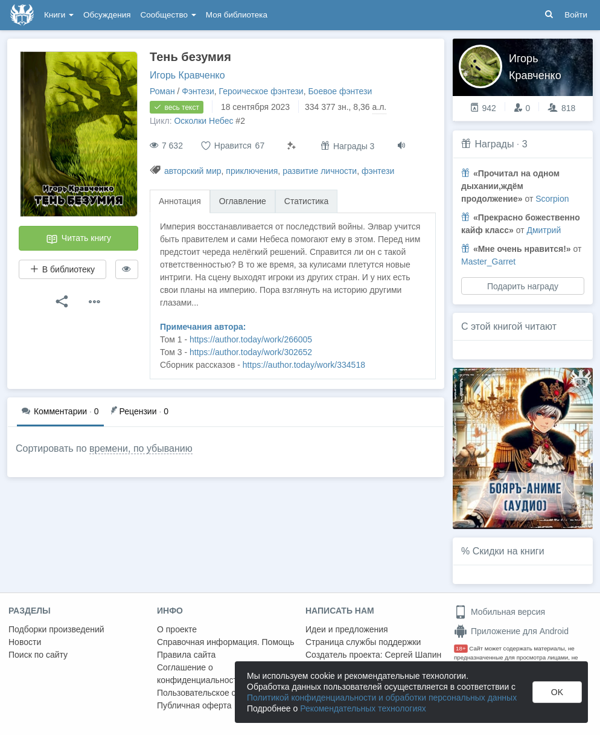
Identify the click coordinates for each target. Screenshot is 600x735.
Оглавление (242, 201)
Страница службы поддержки (363, 642)
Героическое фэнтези (261, 91)
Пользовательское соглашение (218, 693)
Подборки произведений (56, 629)
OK (557, 692)
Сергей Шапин (413, 655)
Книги (59, 14)
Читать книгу (78, 239)
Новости (24, 642)
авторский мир (193, 171)
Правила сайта (186, 655)
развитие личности (319, 171)
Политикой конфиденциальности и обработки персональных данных (382, 697)
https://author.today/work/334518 (304, 365)
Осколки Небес (203, 121)
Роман (162, 91)
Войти (575, 14)
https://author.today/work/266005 (251, 339)
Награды (494, 144)
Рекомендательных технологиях (363, 708)
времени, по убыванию (141, 448)
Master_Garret (488, 261)
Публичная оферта (194, 705)
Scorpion (552, 199)
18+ (461, 648)
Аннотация (180, 201)
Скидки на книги (508, 551)
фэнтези (378, 171)
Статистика (306, 201)
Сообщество (168, 14)
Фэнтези (198, 91)
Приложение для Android (511, 631)
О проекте (177, 629)
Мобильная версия (499, 611)
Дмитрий (543, 230)
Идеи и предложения (346, 629)
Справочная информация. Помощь (226, 642)
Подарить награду (522, 286)
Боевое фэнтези (340, 91)
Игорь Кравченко (187, 75)
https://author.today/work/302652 (251, 352)
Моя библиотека (236, 14)
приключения (252, 171)
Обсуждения (106, 14)
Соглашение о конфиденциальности (199, 674)
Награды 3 (347, 146)
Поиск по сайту (38, 655)
